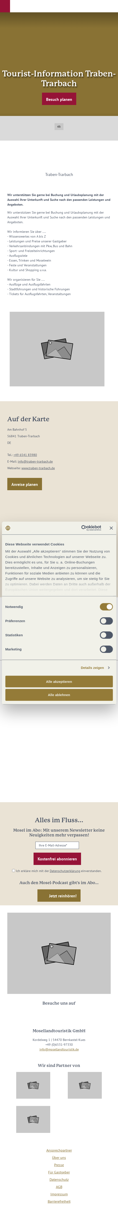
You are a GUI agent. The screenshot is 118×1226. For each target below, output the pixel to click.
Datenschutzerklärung (65, 871)
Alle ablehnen (59, 695)
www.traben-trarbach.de (38, 468)
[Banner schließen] (111, 528)
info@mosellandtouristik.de (59, 1049)
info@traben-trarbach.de (35, 461)
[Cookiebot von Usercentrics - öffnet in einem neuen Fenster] (81, 528)
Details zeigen (92, 668)
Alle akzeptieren (59, 681)
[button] (5, 6)
